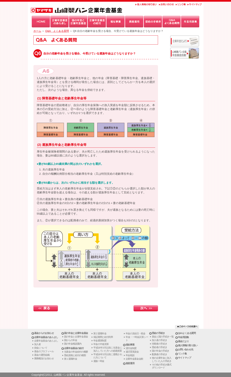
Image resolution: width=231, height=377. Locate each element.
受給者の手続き (159, 347)
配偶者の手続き (159, 354)
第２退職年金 (99, 333)
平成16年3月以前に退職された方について (107, 356)
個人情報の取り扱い (188, 345)
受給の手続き (158, 333)
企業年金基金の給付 (74, 348)
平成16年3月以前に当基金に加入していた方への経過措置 (107, 349)
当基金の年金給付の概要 (76, 351)
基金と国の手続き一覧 (163, 336)
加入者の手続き (159, 340)
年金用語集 (183, 337)
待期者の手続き (159, 343)
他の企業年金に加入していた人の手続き (161, 359)
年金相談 (130, 355)
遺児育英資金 (132, 351)
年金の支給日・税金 (135, 333)
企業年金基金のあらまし (46, 337)
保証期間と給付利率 (103, 337)
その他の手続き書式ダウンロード (161, 366)
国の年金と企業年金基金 (76, 333)
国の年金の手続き (160, 350)
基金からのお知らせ (44, 333)
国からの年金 (70, 340)
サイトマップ (184, 357)
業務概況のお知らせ (44, 358)
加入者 (37, 344)
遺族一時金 (98, 361)
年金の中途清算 (101, 344)
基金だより (183, 341)
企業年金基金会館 (134, 358)
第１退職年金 (70, 358)
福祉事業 (130, 344)
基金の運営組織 (41, 355)
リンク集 (182, 353)
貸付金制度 (131, 348)
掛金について (40, 347)
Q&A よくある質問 (57, 30)
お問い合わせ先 (185, 349)
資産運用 (130, 363)
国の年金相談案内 (73, 343)
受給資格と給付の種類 (75, 355)
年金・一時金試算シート (137, 339)
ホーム (37, 30)
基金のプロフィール (44, 351)
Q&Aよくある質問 (187, 333)
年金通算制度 (99, 340)
